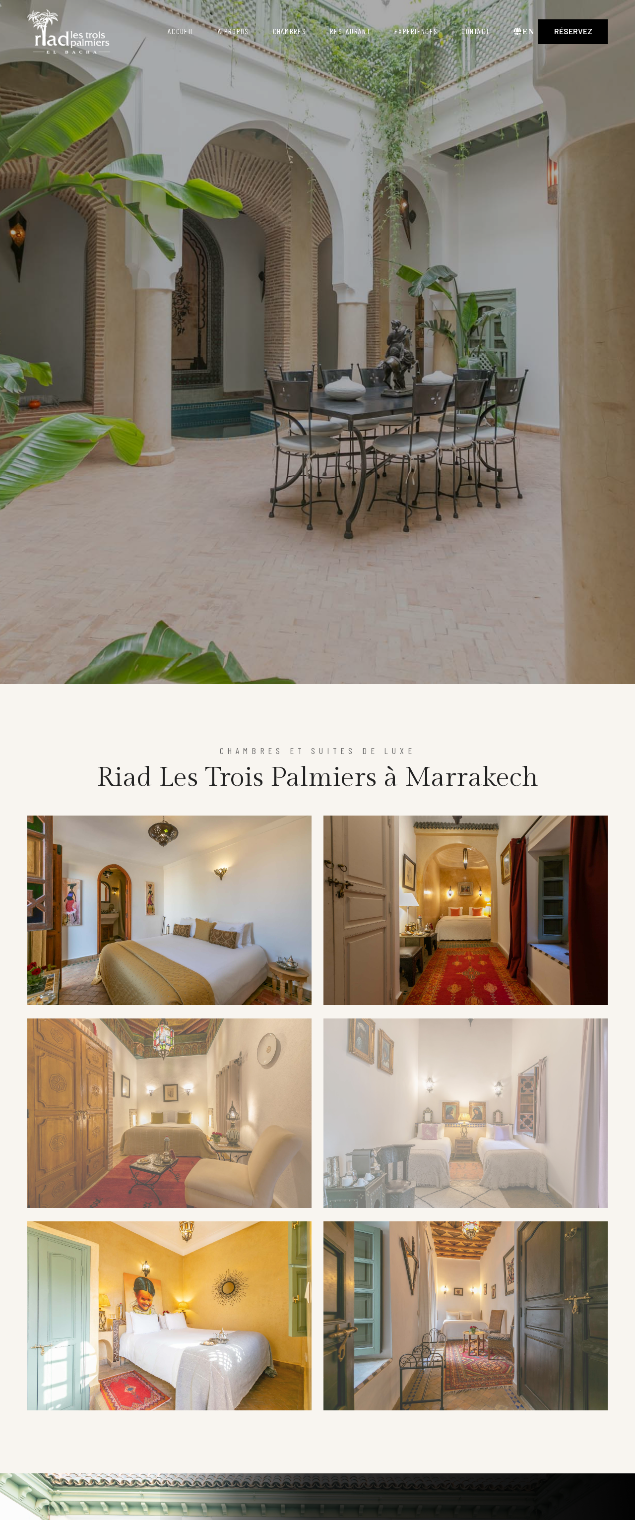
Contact (475, 31)
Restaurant (350, 31)
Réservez (573, 31)
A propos (233, 31)
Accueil (181, 31)
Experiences (416, 31)
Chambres (289, 31)
